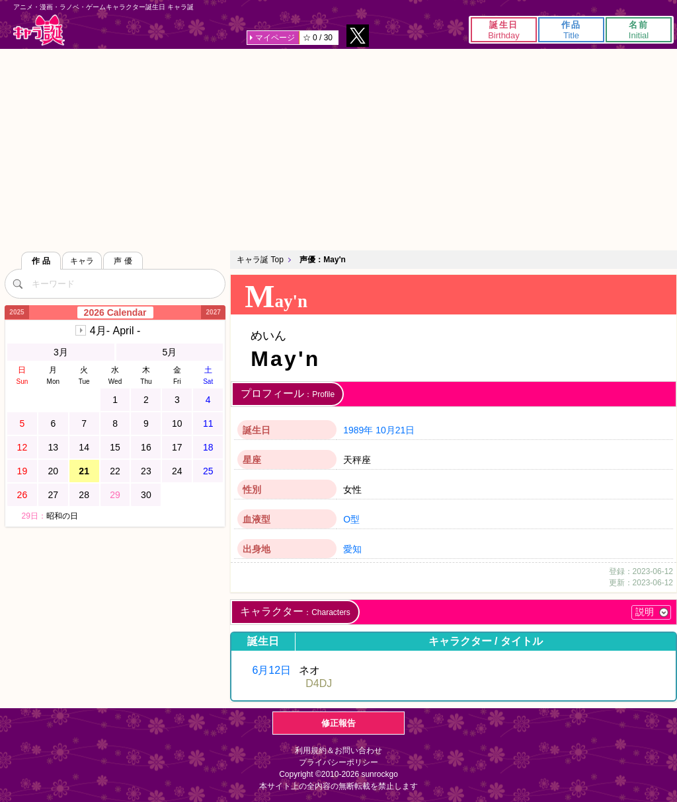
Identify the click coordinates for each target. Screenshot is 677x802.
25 (208, 471)
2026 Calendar (115, 312)
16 (146, 447)
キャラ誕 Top (260, 259)
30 (146, 495)
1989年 (358, 430)
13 (53, 447)
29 (115, 495)
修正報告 (338, 723)
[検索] (18, 283)
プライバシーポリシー (338, 762)
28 (84, 495)
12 (22, 447)
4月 (115, 330)
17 (177, 447)
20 (53, 471)
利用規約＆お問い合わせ (338, 750)
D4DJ (318, 683)
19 (22, 471)
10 (177, 423)
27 (53, 495)
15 (115, 447)
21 (84, 471)
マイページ (275, 37)
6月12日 (271, 670)
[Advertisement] (338, 147)
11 (208, 423)
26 (22, 495)
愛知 (352, 549)
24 (177, 471)
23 (146, 471)
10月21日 (395, 430)
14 (84, 447)
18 (208, 447)
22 (115, 471)
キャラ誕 (39, 30)
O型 (351, 519)
